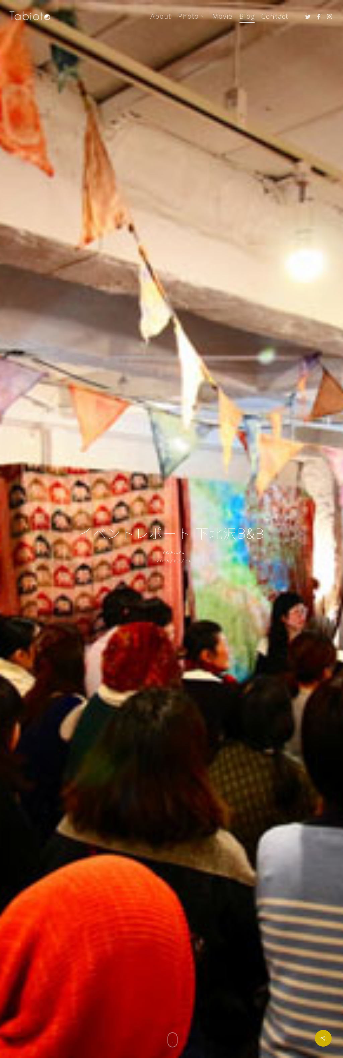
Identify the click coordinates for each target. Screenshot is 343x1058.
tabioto (174, 553)
